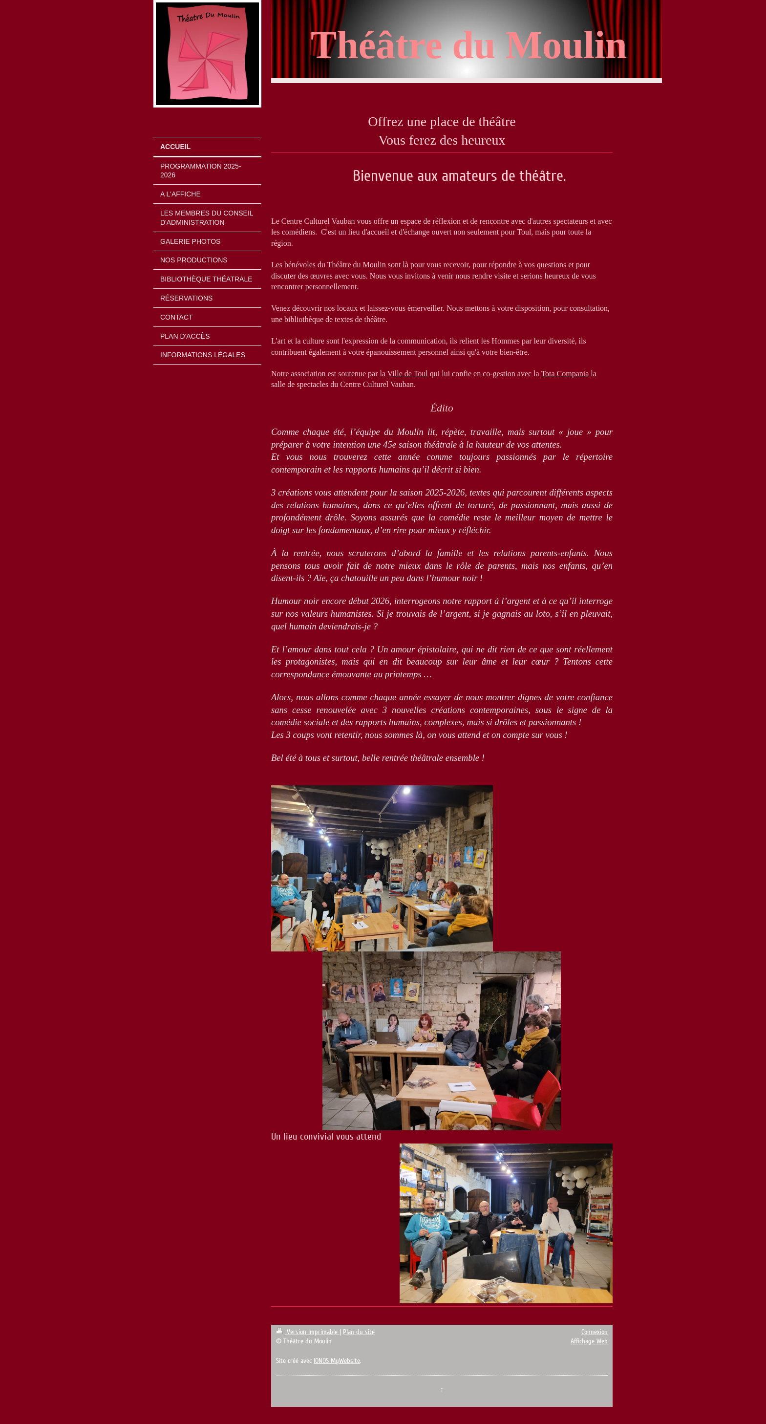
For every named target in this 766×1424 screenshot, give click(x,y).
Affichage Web (589, 1341)
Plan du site (359, 1332)
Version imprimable (308, 1332)
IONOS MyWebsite (337, 1361)
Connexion (594, 1332)
